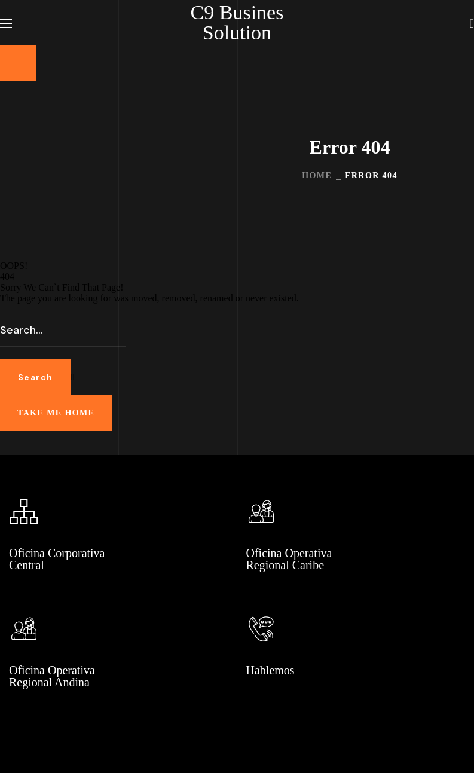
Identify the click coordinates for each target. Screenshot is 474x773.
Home (317, 175)
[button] (472, 23)
